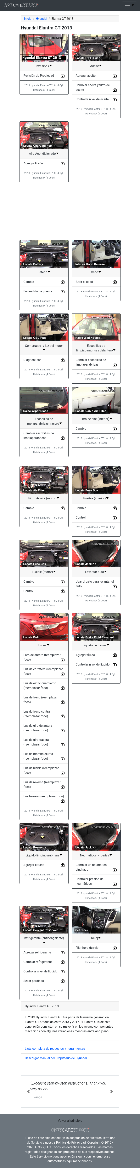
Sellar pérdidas (34, 981)
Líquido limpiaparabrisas (42, 855)
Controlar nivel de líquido (93, 664)
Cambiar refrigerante (38, 962)
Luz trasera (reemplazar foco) (44, 796)
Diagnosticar (32, 360)
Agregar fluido (85, 655)
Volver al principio (70, 1120)
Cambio (29, 282)
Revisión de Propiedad (39, 75)
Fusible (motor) (42, 572)
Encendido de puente (38, 291)
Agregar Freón (33, 163)
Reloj (94, 938)
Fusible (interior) (94, 498)
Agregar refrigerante (37, 952)
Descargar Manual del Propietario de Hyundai (56, 1058)
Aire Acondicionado (42, 153)
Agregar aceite (86, 75)
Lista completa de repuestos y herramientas (55, 1048)
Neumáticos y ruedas (94, 855)
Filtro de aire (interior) (94, 419)
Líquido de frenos (95, 645)
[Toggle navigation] (129, 5)
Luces (42, 645)
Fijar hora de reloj (87, 948)
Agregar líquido (34, 865)
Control (81, 517)
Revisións (42, 66)
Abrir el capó (84, 282)
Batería (42, 272)
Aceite (94, 66)
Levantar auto (94, 572)
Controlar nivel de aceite (92, 99)
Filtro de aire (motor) (42, 498)
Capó (94, 272)
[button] (28, 1091)
